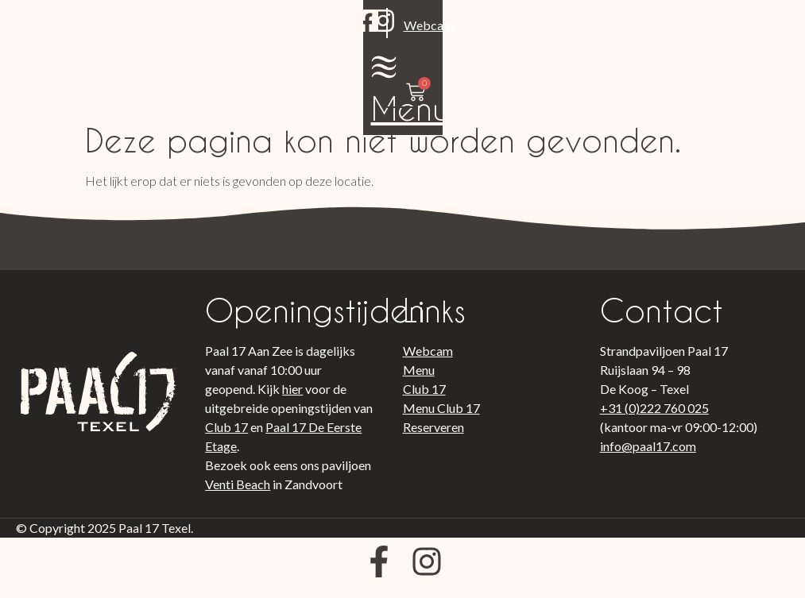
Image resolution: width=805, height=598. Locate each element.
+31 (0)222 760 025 (654, 415)
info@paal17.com (648, 453)
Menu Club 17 (441, 415)
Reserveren (433, 434)
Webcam (184, 50)
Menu (634, 66)
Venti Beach (237, 492)
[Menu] (634, 24)
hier (292, 396)
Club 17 (226, 434)
